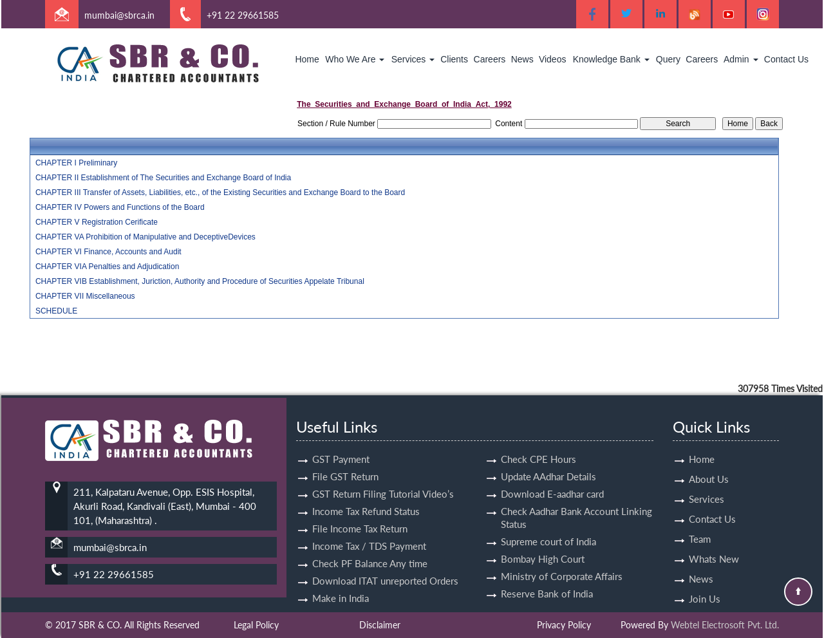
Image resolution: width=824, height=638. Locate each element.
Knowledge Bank (611, 59)
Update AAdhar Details (548, 465)
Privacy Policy (564, 624)
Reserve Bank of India (547, 582)
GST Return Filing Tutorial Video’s (383, 482)
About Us (709, 467)
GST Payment (341, 447)
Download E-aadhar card (552, 482)
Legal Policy (256, 624)
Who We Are (354, 59)
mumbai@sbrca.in (119, 15)
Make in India (340, 586)
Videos (552, 59)
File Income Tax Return (359, 517)
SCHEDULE (56, 310)
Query (668, 59)
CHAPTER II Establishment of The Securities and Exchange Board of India (163, 177)
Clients (454, 59)
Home (307, 59)
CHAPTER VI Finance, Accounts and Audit (108, 251)
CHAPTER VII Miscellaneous (85, 296)
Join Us (704, 587)
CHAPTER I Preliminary (76, 162)
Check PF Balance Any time (369, 552)
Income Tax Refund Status (366, 499)
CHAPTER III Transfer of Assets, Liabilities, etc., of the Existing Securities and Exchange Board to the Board (220, 192)
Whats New (714, 547)
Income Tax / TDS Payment (369, 534)
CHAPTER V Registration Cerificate (96, 222)
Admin (741, 59)
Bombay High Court (543, 547)
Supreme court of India (548, 530)
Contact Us (786, 59)
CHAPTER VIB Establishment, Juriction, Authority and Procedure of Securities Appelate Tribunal (199, 281)
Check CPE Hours (538, 447)
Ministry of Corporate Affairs (562, 564)
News (522, 59)
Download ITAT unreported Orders (385, 569)
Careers (490, 59)
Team (700, 527)
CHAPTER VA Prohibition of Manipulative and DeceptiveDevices (145, 236)
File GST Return (345, 465)
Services (413, 59)
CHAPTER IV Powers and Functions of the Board (120, 207)
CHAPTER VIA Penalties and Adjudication (107, 266)
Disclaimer (379, 624)
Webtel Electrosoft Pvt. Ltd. (725, 624)
